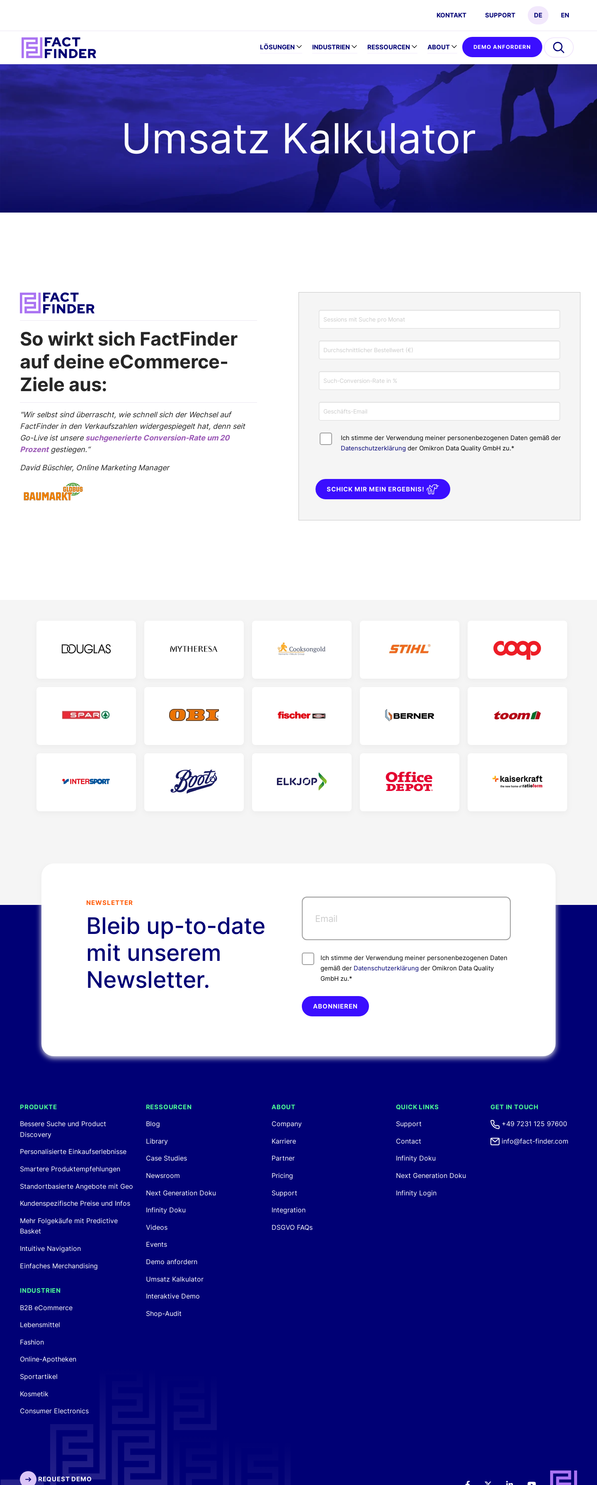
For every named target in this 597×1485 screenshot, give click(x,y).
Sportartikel (39, 1376)
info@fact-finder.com (529, 1141)
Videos (156, 1227)
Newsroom (163, 1175)
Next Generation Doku (181, 1193)
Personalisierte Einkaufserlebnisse (73, 1151)
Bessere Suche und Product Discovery (63, 1129)
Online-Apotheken (48, 1359)
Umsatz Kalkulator (175, 1279)
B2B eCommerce (46, 1308)
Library (157, 1141)
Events (156, 1244)
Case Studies (166, 1158)
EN (565, 15)
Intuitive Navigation (50, 1248)
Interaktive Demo (173, 1296)
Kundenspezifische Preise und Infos (75, 1203)
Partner (283, 1158)
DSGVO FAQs (292, 1227)
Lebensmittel (40, 1325)
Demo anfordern (502, 47)
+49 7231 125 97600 (528, 1124)
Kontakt (451, 15)
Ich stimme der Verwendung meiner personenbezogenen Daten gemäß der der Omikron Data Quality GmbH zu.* (404, 967)
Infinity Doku (166, 1210)
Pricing (282, 1175)
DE (538, 15)
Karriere (284, 1141)
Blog (153, 1124)
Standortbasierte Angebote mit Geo (76, 1186)
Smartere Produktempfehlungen (70, 1169)
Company (287, 1124)
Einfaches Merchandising (59, 1266)
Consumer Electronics (54, 1411)
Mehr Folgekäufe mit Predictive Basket (69, 1226)
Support (500, 15)
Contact (408, 1141)
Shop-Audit (164, 1313)
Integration (289, 1210)
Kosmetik (34, 1394)
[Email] (406, 918)
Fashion (32, 1342)
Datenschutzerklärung (373, 448)
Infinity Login (416, 1193)
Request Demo (56, 1479)
